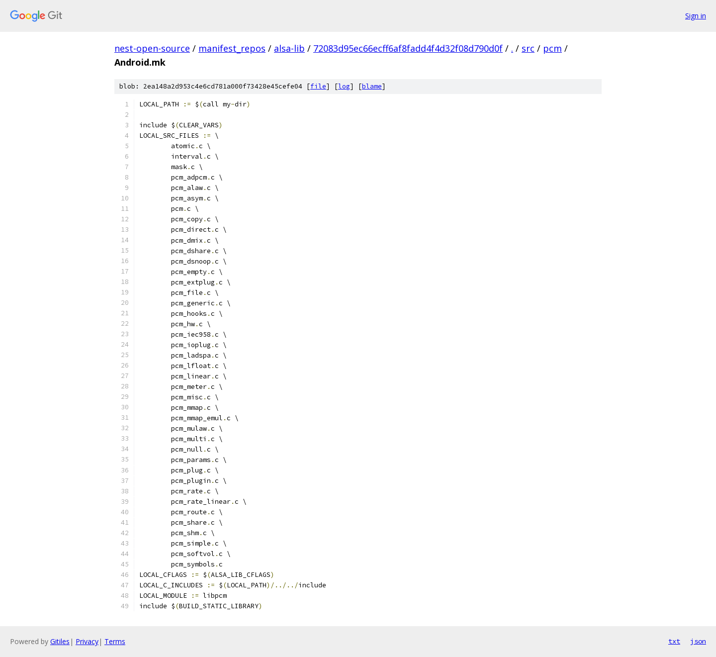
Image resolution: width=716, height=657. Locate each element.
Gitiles (60, 641)
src (528, 48)
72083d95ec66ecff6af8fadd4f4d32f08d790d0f (408, 48)
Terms (114, 641)
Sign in (695, 15)
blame (372, 86)
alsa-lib (289, 48)
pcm (552, 48)
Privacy (87, 641)
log (344, 86)
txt (674, 641)
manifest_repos (232, 48)
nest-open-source (152, 48)
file (318, 86)
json (698, 641)
